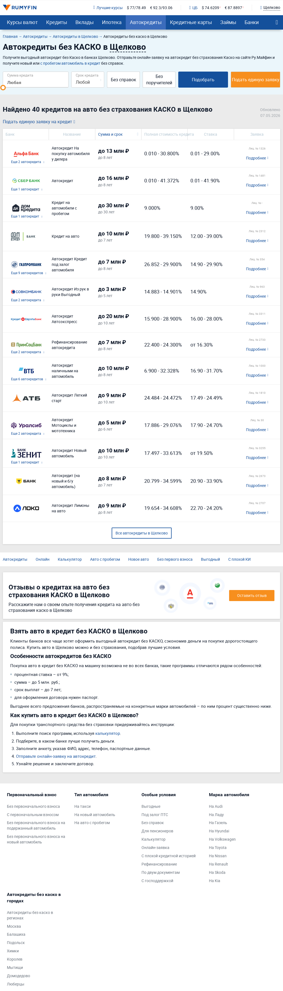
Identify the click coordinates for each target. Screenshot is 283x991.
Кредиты (56, 22)
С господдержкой (157, 880)
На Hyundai (219, 830)
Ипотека (112, 22)
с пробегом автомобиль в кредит (70, 63)
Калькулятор (70, 559)
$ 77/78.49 (136, 7)
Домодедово (18, 975)
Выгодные (151, 806)
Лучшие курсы (107, 7)
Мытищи (15, 967)
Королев (14, 959)
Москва (14, 926)
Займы (228, 22)
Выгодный (210, 559)
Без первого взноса (175, 559)
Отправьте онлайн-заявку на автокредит (56, 756)
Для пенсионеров (157, 830)
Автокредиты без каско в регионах (30, 915)
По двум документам (161, 872)
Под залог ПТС (155, 814)
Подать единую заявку (255, 80)
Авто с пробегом (105, 559)
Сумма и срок (110, 134)
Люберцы (15, 984)
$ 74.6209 (210, 7)
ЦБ (193, 7)
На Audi (215, 806)
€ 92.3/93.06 (161, 7)
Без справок (123, 80)
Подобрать (203, 80)
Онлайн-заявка (155, 847)
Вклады (84, 22)
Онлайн (42, 559)
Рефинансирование (159, 864)
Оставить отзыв (252, 595)
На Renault (218, 864)
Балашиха (16, 934)
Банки (252, 22)
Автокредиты (146, 22)
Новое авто (138, 559)
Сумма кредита (20, 75)
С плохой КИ (239, 559)
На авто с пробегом (92, 822)
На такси (82, 806)
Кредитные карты (191, 22)
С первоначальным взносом (33, 814)
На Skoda (217, 872)
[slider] (3, 87)
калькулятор (107, 733)
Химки (13, 950)
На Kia (214, 880)
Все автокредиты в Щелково (142, 533)
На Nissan (218, 855)
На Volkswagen (222, 839)
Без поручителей (159, 79)
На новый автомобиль (94, 814)
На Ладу (216, 814)
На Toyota (218, 847)
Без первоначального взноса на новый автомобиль (36, 839)
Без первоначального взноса (33, 806)
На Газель (218, 822)
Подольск (16, 942)
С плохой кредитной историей (169, 855)
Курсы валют (22, 22)
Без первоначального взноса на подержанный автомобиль (36, 825)
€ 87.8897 (233, 7)
